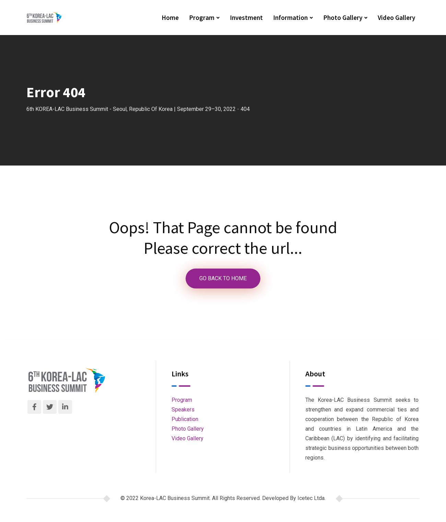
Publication (185, 419)
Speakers (183, 409)
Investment (246, 17)
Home (170, 17)
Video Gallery (396, 17)
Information (290, 17)
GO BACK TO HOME (223, 278)
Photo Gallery (342, 17)
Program (201, 17)
